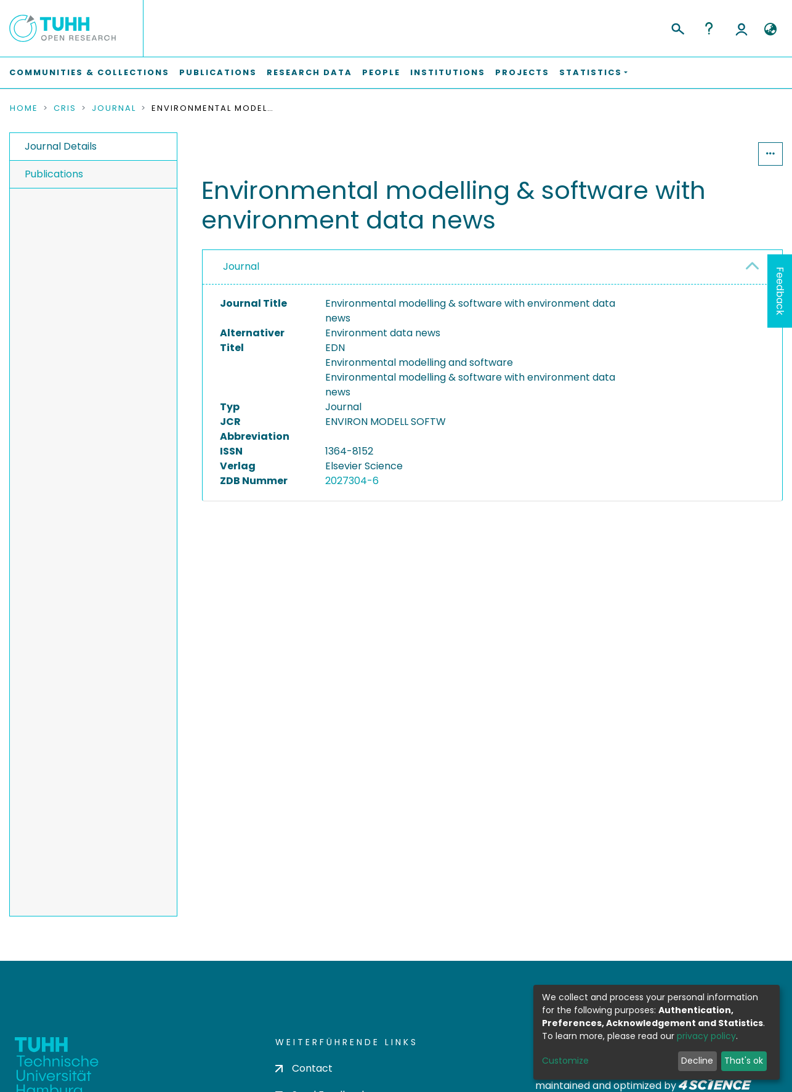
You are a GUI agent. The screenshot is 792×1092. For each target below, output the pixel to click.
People (381, 72)
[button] (770, 29)
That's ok (743, 1060)
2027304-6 (352, 481)
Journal (114, 108)
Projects (522, 72)
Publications (218, 72)
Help (708, 28)
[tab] (492, 267)
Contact (304, 1068)
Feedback (780, 291)
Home (24, 108)
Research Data (309, 72)
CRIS (65, 108)
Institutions (447, 72)
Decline (697, 1060)
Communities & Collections (89, 72)
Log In (741, 28)
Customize (565, 1060)
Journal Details (61, 146)
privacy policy (706, 1036)
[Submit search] (677, 27)
